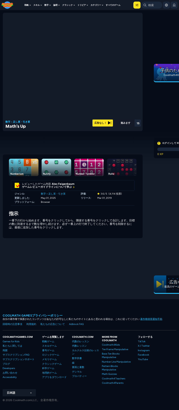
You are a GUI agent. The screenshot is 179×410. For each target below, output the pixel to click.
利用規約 (31, 324)
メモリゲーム (49, 359)
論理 (55, 5)
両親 (5, 350)
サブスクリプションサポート (18, 359)
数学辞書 (77, 358)
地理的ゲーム (49, 372)
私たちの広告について (52, 324)
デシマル (77, 371)
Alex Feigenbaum (63, 183)
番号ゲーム (48, 350)
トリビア (81, 5)
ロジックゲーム (50, 354)
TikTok (141, 341)
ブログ (6, 363)
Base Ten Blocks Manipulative (111, 355)
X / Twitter (144, 345)
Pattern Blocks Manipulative (110, 368)
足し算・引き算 (21, 122)
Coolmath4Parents (113, 382)
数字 (46, 5)
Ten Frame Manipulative (115, 349)
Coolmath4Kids (111, 344)
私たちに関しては (12, 345)
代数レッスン (79, 345)
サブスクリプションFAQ (16, 354)
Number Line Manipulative (116, 361)
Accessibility (10, 377)
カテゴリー (96, 5)
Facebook (143, 354)
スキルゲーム (49, 345)
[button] (137, 5)
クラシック (67, 5)
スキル (36, 5)
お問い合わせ (10, 372)
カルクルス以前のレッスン (85, 352)
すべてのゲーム (113, 5)
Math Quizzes (109, 374)
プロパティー (79, 376)
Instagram (144, 350)
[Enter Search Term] (151, 5)
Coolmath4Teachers (113, 378)
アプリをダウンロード (54, 377)
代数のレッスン (80, 341)
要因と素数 (78, 367)
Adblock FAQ (76, 324)
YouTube (143, 359)
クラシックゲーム (52, 363)
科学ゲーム (48, 368)
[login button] (174, 5)
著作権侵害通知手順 (151, 319)
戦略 (26, 5)
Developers (9, 368)
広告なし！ (102, 123)
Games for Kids (11, 341)
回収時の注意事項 (12, 324)
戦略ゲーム (48, 341)
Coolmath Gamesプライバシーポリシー (33, 315)
